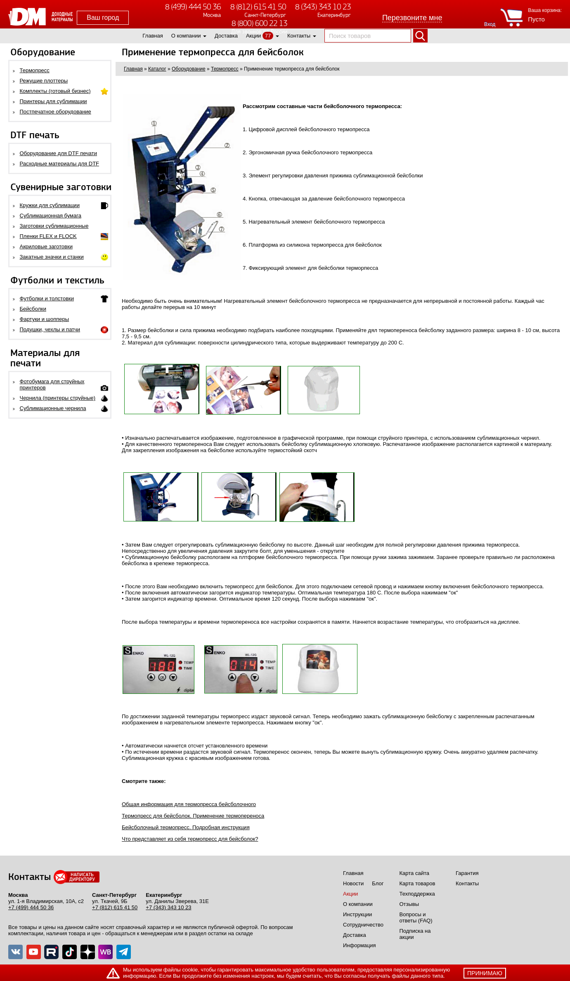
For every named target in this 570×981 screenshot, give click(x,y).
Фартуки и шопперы (44, 319)
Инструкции (357, 914)
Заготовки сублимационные (54, 226)
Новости (353, 883)
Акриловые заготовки (46, 246)
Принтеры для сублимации (53, 101)
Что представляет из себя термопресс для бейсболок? (190, 839)
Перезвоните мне (412, 18)
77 (268, 36)
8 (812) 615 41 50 (258, 7)
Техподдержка (417, 894)
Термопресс (35, 70)
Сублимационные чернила (53, 408)
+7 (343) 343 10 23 (168, 907)
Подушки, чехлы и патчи (50, 329)
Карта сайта (414, 873)
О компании (186, 36)
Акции (253, 36)
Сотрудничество (363, 925)
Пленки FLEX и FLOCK (48, 236)
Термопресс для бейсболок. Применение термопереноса (193, 816)
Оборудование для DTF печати (58, 153)
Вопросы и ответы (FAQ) (416, 917)
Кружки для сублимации (50, 205)
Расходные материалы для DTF (59, 163)
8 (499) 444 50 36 (193, 7)
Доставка (226, 36)
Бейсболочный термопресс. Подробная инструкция (186, 827)
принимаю (484, 973)
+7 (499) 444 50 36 (31, 907)
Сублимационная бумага (50, 215)
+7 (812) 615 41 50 (114, 907)
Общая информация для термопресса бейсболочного (189, 804)
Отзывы (409, 904)
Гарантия (467, 873)
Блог (377, 883)
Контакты (298, 36)
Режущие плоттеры (44, 81)
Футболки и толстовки (47, 298)
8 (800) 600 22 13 (259, 23)
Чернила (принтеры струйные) (58, 398)
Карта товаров (417, 883)
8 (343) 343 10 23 (323, 7)
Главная (152, 36)
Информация (359, 945)
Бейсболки (33, 309)
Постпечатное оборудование (55, 111)
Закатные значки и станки (52, 257)
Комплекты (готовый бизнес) (55, 91)
